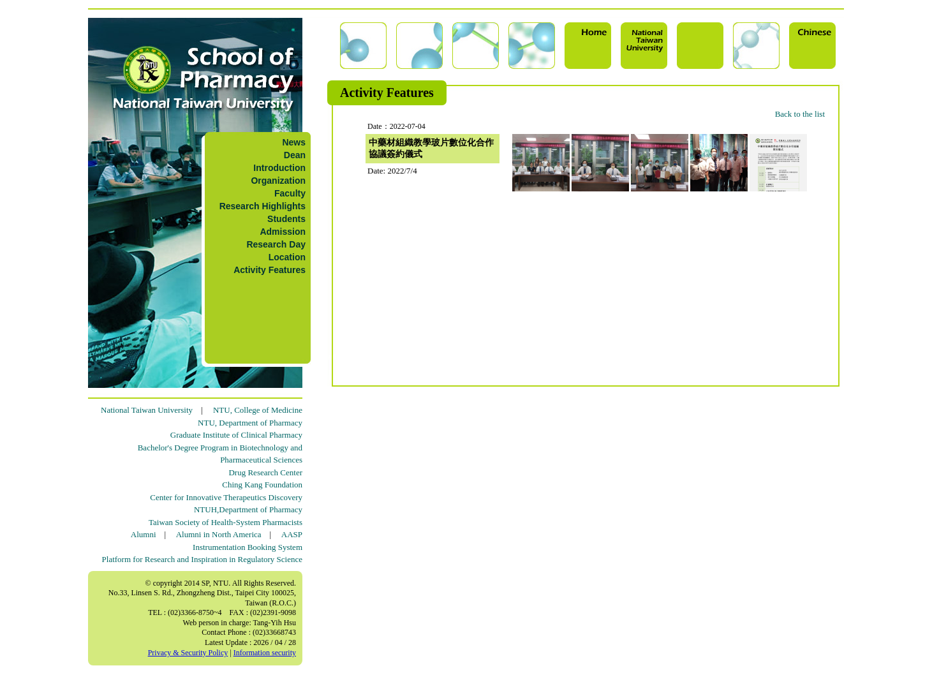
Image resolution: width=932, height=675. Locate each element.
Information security (264, 652)
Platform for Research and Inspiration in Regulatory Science (202, 559)
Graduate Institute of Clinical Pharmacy (236, 435)
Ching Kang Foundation (262, 484)
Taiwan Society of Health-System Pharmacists (225, 522)
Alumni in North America (219, 534)
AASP (291, 534)
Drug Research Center (265, 472)
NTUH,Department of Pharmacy (248, 509)
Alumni (143, 534)
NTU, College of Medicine (257, 410)
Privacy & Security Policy (188, 652)
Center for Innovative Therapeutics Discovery (226, 497)
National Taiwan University (147, 410)
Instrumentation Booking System (247, 547)
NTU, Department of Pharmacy (250, 422)
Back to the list (800, 114)
